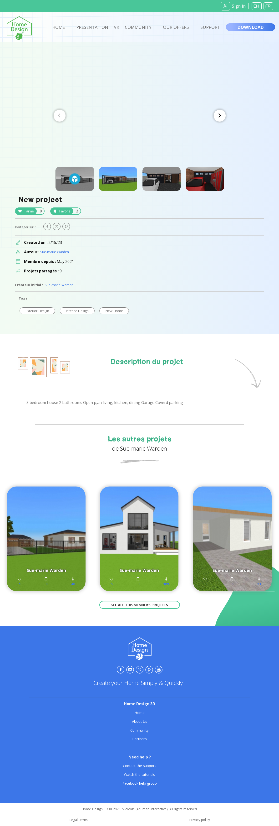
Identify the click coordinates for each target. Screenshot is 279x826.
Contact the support (139, 765)
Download (250, 27)
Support (210, 27)
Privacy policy (199, 819)
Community (138, 27)
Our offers (176, 27)
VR (116, 27)
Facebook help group (139, 783)
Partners (139, 738)
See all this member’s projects (139, 605)
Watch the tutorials (139, 774)
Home (58, 27)
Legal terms (78, 819)
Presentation (92, 27)
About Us (139, 721)
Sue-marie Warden (54, 252)
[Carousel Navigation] (140, 116)
